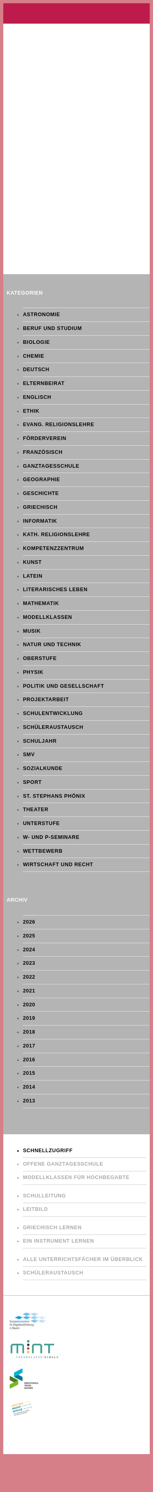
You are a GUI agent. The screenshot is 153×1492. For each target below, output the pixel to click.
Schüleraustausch (53, 1273)
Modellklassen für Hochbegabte (76, 1177)
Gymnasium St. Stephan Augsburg (76, 13)
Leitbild (35, 1209)
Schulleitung (44, 1196)
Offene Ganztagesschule (63, 1164)
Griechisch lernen (52, 1227)
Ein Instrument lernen (58, 1241)
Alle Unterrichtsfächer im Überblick (83, 1259)
